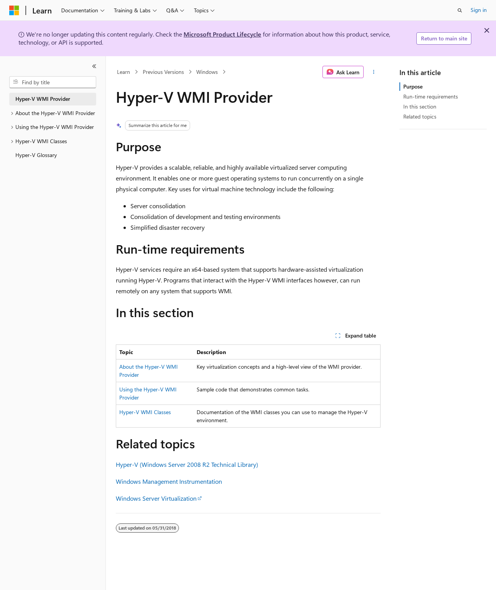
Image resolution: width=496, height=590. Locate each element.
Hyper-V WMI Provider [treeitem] (42, 98)
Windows (207, 71)
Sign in (479, 9)
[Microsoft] (14, 10)
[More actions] (373, 72)
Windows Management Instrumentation (169, 481)
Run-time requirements (430, 96)
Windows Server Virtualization (156, 498)
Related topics (419, 116)
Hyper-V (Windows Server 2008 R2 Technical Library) (187, 464)
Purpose (413, 86)
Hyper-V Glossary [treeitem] (36, 155)
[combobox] (52, 82)
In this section (419, 106)
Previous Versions (163, 71)
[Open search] (460, 10)
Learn (123, 71)
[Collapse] (94, 66)
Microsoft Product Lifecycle (222, 34)
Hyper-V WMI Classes (145, 412)
